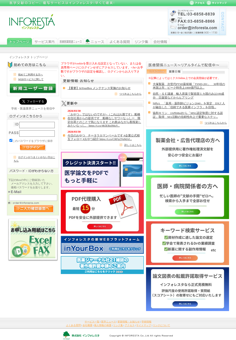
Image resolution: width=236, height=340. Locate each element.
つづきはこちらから (130, 93)
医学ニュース (70, 41)
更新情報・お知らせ (129, 321)
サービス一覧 (45, 41)
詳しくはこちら (133, 145)
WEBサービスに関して (31, 79)
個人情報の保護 (102, 325)
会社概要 (87, 325)
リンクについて (161, 325)
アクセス (130, 325)
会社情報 (160, 41)
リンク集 (142, 41)
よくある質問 (119, 41)
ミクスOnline (156, 71)
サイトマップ (143, 325)
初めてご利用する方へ (30, 74)
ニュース (95, 41)
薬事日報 (175, 71)
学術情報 (146, 321)
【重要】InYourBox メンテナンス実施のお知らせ (99, 88)
